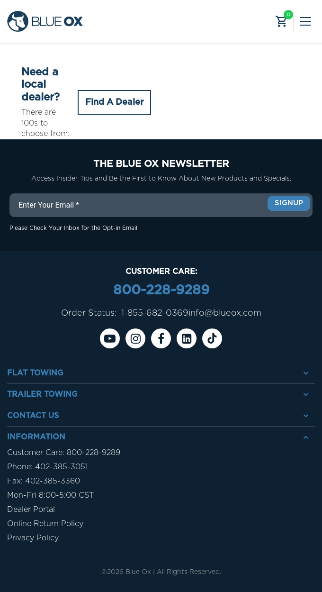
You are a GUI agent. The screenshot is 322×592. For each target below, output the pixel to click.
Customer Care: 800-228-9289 (63, 452)
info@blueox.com (224, 313)
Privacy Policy (33, 538)
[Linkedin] (187, 338)
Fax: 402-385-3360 (43, 481)
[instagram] (135, 338)
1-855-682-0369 (154, 313)
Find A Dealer (114, 102)
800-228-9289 (161, 290)
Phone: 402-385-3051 (47, 467)
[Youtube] (110, 338)
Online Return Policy (45, 524)
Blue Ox (138, 572)
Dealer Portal (31, 509)
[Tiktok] (212, 338)
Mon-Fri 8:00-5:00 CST (50, 495)
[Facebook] (161, 338)
